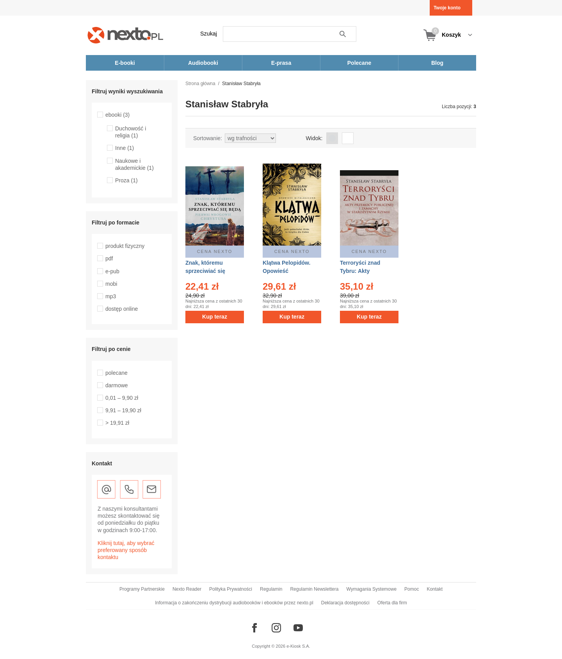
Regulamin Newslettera (314, 589)
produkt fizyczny (124, 246)
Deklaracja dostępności (345, 603)
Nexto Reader (187, 589)
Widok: (314, 138)
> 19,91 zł (117, 423)
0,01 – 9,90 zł (121, 398)
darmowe (116, 385)
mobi (111, 284)
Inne (124, 148)
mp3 (110, 296)
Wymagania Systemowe (371, 589)
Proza (126, 180)
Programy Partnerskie (142, 589)
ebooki (117, 115)
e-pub (112, 271)
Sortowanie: (207, 138)
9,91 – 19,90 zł (123, 410)
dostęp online (121, 309)
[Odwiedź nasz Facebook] (254, 628)
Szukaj (208, 33)
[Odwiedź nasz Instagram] (276, 628)
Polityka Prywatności (230, 589)
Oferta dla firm (392, 603)
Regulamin (271, 589)
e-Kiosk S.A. (298, 646)
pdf (109, 258)
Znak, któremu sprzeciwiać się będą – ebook (205, 271)
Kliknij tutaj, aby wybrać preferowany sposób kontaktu (126, 550)
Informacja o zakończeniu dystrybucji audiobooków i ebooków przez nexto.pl (234, 603)
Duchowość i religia (130, 132)
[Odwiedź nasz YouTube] (298, 628)
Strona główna (200, 83)
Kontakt (435, 589)
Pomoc (411, 589)
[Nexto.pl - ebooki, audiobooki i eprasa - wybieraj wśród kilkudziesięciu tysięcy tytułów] (125, 34)
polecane (116, 373)
